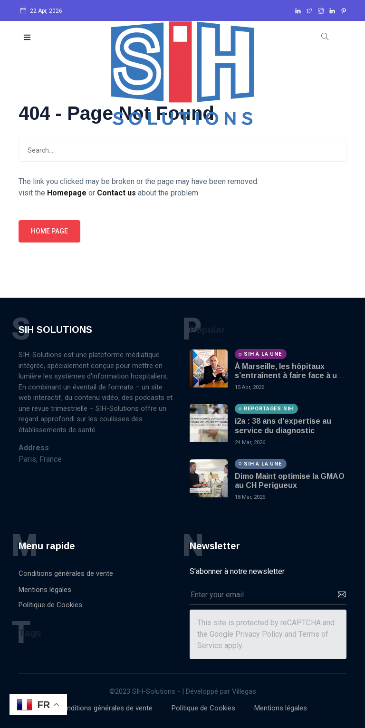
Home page (49, 231)
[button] (28, 38)
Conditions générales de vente (66, 573)
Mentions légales (45, 589)
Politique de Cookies (50, 605)
